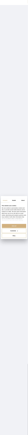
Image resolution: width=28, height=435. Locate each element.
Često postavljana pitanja (8, 407)
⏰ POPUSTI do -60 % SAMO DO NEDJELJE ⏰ (14, 1)
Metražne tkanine (11, 20)
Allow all (14, 225)
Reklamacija (4, 401)
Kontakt (3, 399)
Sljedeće (25, 355)
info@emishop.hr (21, 399)
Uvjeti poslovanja (6, 405)
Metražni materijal (6, 360)
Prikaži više (4, 22)
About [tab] (23, 200)
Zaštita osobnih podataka (8, 403)
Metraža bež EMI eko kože (10, 246)
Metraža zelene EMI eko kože (12, 343)
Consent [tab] (5, 200)
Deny (14, 235)
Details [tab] (14, 200)
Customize (14, 230)
